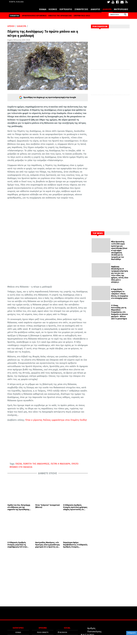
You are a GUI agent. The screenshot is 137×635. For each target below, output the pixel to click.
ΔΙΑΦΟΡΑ (107, 17)
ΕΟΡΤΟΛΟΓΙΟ (66, 17)
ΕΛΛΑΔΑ (42, 17)
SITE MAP (42, 618)
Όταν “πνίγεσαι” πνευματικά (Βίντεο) (47, 491)
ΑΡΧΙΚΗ (11, 34)
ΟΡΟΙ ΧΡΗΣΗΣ (42, 599)
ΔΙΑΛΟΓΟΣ (95, 17)
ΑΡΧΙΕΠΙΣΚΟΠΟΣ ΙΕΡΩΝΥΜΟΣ (34, 23)
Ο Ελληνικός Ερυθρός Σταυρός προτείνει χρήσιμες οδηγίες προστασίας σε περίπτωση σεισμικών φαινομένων (75, 492)
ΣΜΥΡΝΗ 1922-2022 (82, 23)
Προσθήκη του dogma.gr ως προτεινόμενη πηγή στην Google (47, 105)
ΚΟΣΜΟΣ (53, 17)
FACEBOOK (62, 595)
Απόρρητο (132, 633)
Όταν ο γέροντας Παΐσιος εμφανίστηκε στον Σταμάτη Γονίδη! (56, 427)
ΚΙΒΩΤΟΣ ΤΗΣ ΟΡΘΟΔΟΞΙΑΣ (60, 23)
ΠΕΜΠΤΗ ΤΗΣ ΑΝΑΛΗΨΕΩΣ (36, 471)
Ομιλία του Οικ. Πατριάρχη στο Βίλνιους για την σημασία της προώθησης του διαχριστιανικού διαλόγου (18, 492)
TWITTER (62, 599)
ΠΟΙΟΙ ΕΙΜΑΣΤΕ (42, 595)
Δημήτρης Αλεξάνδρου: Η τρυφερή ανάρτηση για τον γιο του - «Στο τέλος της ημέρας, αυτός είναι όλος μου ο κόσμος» (119, 282)
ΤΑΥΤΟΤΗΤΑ (43, 610)
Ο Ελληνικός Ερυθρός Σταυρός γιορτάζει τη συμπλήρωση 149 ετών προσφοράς (17, 507)
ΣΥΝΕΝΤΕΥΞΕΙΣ (81, 17)
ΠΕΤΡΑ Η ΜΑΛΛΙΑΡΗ (60, 471)
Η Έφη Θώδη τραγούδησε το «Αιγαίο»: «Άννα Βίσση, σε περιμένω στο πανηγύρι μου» (119, 301)
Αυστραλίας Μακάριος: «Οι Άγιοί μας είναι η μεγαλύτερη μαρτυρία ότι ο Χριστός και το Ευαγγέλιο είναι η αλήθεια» (47, 507)
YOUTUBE (62, 603)
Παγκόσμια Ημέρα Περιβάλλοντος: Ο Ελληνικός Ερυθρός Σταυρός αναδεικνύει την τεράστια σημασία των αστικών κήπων (75, 507)
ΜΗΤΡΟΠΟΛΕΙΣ (121, 17)
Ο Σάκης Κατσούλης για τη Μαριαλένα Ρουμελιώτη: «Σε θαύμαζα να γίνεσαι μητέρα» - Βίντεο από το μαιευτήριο (119, 320)
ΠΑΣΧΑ (18, 471)
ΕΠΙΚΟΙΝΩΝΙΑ (42, 614)
